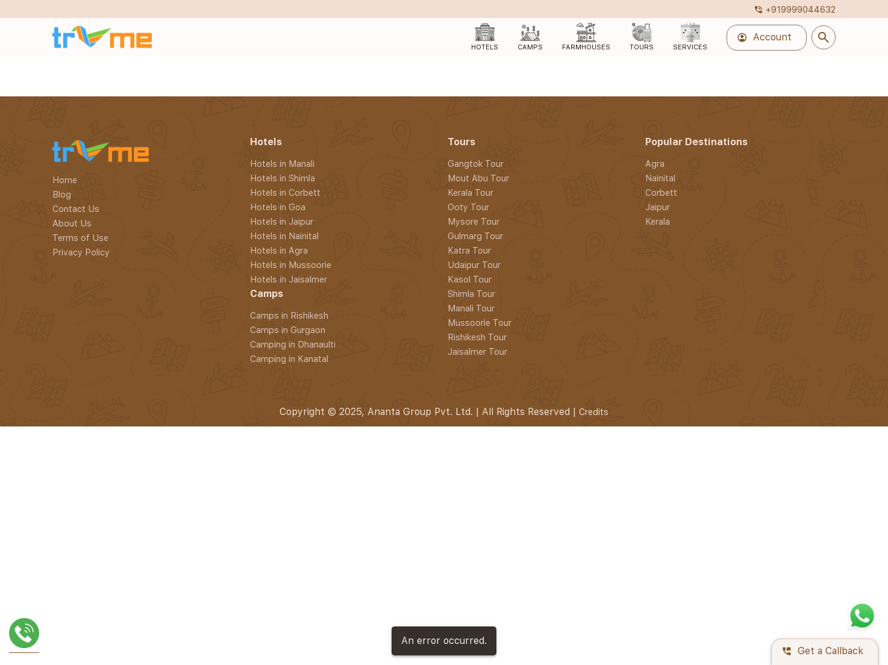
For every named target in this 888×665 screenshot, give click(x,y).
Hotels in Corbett (285, 579)
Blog (61, 581)
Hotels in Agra (279, 637)
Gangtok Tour (476, 550)
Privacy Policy (81, 639)
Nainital (660, 565)
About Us (72, 610)
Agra (654, 550)
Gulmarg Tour (475, 622)
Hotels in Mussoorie (290, 651)
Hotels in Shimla (282, 565)
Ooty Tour (468, 594)
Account (764, 37)
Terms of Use (80, 624)
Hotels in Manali (282, 550)
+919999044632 (795, 9)
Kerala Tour (470, 579)
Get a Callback (822, 651)
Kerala (657, 608)
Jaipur (657, 594)
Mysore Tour (473, 608)
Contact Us (75, 595)
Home (64, 566)
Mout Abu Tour (478, 565)
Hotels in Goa (277, 594)
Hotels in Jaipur (281, 608)
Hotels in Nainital (284, 622)
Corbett (661, 579)
